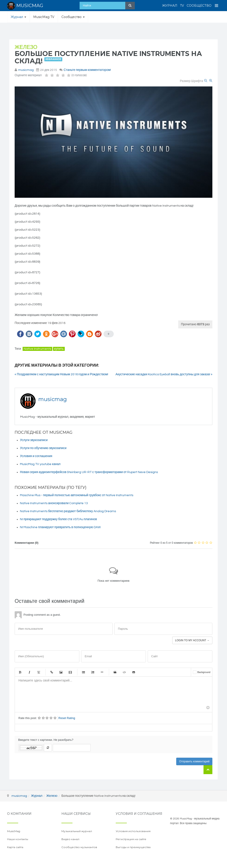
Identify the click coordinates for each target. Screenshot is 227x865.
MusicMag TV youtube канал (40, 464)
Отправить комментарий (194, 761)
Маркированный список (83, 672)
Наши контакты (17, 839)
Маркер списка (102, 672)
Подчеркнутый (38, 672)
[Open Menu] (216, 5)
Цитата (115, 672)
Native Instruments (37, 348)
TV (182, 6)
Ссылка (51, 672)
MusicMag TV (43, 17)
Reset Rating (67, 718)
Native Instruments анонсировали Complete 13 (54, 503)
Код (124, 672)
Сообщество (199, 6)
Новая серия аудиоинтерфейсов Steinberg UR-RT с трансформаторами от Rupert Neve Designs (89, 472)
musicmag (26, 70)
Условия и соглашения (36, 456)
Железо (26, 47)
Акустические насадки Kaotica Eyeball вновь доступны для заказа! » (163, 374)
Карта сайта (15, 847)
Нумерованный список (92, 672)
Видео (70, 672)
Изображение (61, 672)
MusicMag (13, 831)
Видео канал (70, 839)
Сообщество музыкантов (79, 847)
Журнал (169, 6)
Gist (133, 672)
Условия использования (133, 831)
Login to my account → (192, 640)
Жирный (20, 672)
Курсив (29, 672)
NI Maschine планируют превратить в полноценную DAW (60, 527)
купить (58, 348)
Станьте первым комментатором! (87, 70)
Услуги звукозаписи (34, 440)
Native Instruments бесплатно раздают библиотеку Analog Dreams (68, 511)
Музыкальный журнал (76, 831)
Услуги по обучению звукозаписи (43, 448)
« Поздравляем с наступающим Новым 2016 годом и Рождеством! (61, 374)
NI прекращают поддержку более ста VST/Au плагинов (58, 519)
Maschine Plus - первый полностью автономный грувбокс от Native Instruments (76, 495)
